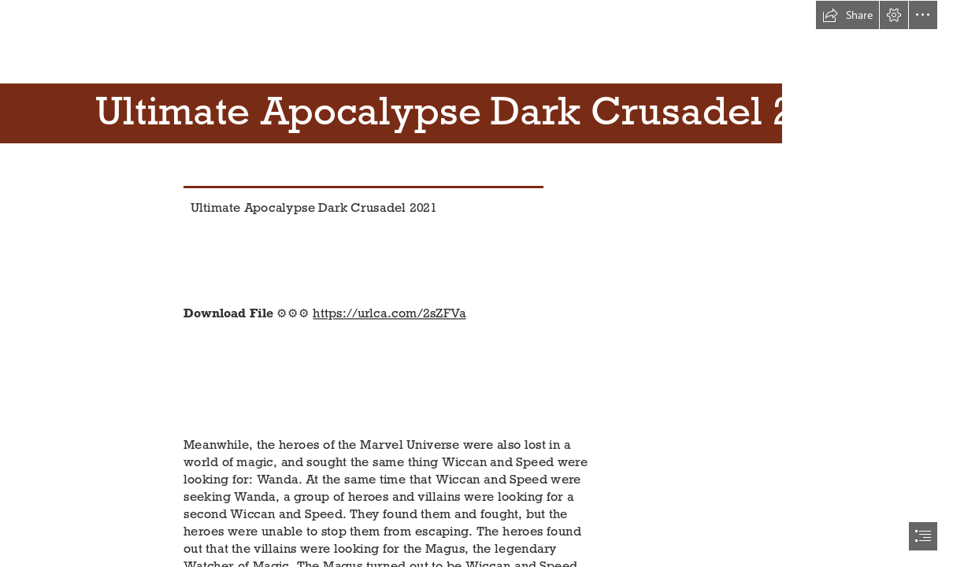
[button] (847, 15)
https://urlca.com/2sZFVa (389, 313)
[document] (476, 283)
